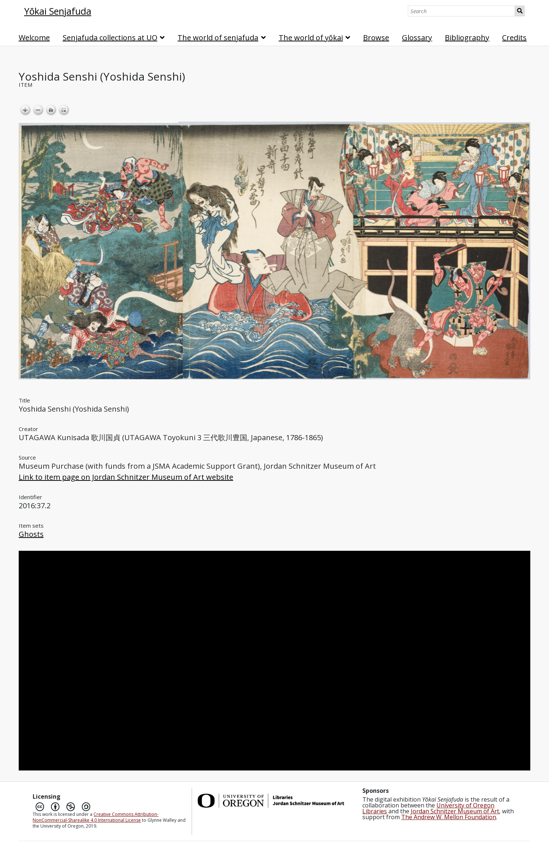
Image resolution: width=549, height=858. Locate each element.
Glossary (417, 37)
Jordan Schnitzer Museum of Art (455, 811)
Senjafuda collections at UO (110, 37)
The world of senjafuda (217, 37)
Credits (514, 37)
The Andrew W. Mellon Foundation (448, 817)
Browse (376, 37)
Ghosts (31, 534)
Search (520, 10)
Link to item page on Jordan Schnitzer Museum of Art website (126, 477)
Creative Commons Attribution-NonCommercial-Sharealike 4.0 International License (95, 817)
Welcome (34, 37)
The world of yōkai (311, 37)
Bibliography (467, 37)
